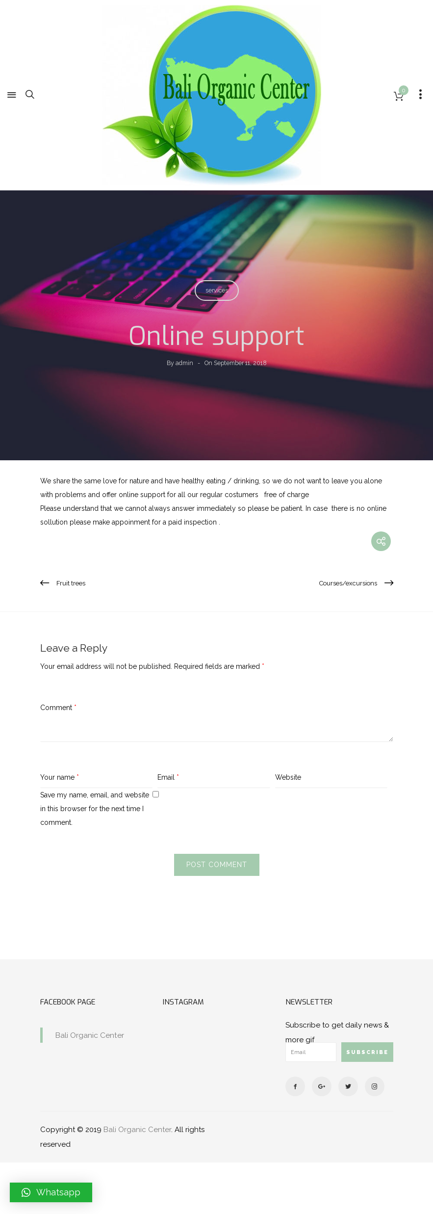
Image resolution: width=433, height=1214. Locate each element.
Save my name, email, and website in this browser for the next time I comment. (94, 808)
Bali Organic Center (89, 1035)
